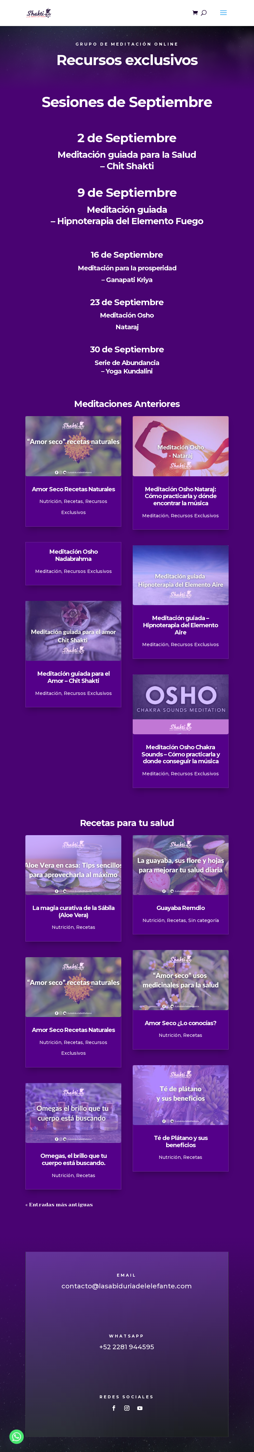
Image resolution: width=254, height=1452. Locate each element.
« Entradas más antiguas (59, 1204)
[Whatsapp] (16, 1437)
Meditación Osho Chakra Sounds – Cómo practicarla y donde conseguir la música (180, 754)
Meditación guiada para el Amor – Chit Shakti (73, 677)
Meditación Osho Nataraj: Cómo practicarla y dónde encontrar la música (181, 496)
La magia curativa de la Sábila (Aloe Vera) (73, 911)
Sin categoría (203, 920)
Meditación (48, 571)
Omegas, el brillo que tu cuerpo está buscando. (73, 1159)
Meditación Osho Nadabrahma (73, 555)
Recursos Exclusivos (88, 571)
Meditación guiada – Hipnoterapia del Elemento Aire (180, 625)
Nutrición (50, 501)
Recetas (73, 501)
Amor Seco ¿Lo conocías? (180, 1023)
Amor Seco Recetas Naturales (73, 489)
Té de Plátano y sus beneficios (180, 1141)
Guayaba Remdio (180, 908)
